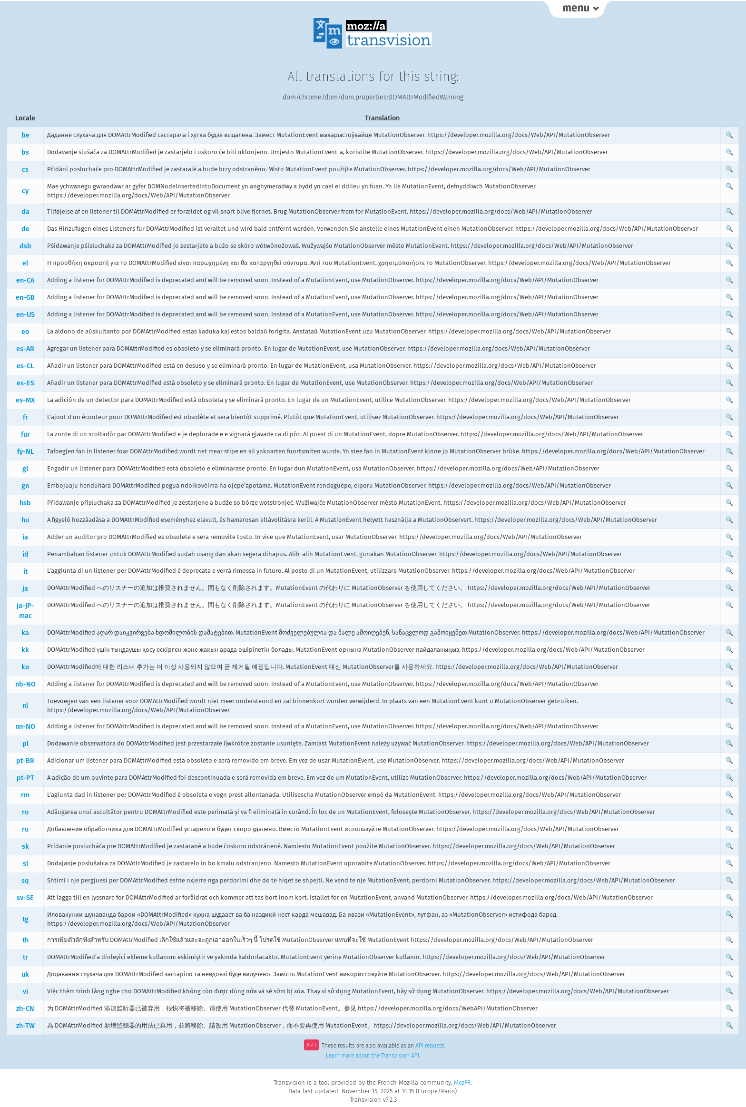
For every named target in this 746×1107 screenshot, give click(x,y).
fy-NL (25, 452)
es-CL (25, 366)
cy (25, 191)
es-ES (25, 383)
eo (25, 332)
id (25, 554)
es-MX (25, 400)
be (25, 135)
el (25, 263)
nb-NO (25, 684)
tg (25, 919)
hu (25, 520)
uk (25, 974)
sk (25, 846)
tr (25, 957)
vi (25, 992)
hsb (25, 503)
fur (25, 435)
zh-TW (25, 1026)
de (25, 229)
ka (25, 633)
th (25, 940)
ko (25, 667)
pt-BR (25, 761)
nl (25, 706)
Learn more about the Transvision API (372, 1055)
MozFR (462, 1082)
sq (25, 881)
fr (25, 417)
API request (429, 1046)
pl (25, 744)
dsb (25, 246)
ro (25, 812)
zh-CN (25, 1009)
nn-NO (25, 727)
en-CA (25, 280)
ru (25, 829)
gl (25, 469)
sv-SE (25, 898)
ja (25, 589)
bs (25, 152)
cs (25, 170)
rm (25, 795)
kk (25, 650)
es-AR (25, 349)
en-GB (25, 298)
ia (25, 537)
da (25, 212)
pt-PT (25, 778)
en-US (25, 315)
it (25, 572)
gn (25, 486)
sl (25, 864)
